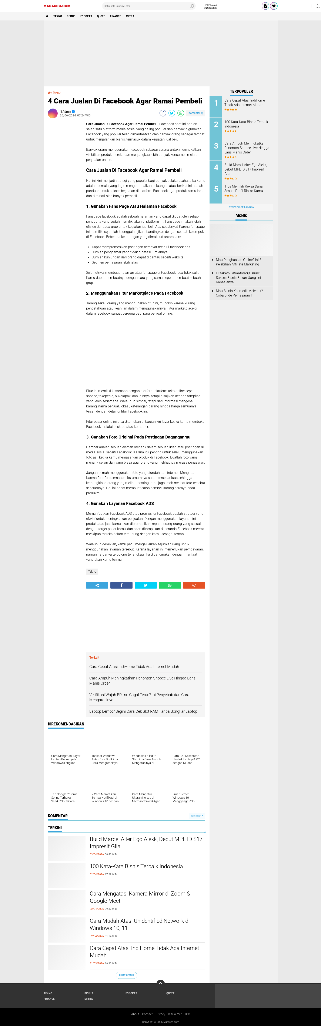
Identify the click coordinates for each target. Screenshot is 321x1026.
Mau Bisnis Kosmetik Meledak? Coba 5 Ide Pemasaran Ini (239, 293)
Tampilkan (197, 815)
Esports (86, 16)
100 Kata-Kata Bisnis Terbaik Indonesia (136, 866)
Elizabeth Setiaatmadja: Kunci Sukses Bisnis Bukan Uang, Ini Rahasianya (238, 277)
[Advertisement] (160, 53)
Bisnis (71, 16)
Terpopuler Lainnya (241, 207)
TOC (187, 1014)
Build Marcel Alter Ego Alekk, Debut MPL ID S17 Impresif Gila (146, 843)
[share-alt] (97, 585)
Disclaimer (175, 1014)
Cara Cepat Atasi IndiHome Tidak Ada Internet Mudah (144, 952)
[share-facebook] (163, 113)
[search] (149, 6)
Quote (101, 16)
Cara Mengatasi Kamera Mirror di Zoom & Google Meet (140, 897)
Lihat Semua (126, 975)
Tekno (57, 16)
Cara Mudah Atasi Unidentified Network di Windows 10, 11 (140, 924)
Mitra (130, 16)
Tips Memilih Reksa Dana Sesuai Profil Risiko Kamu (243, 188)
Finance (115, 16)
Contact (147, 1014)
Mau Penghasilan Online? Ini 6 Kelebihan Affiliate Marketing (238, 262)
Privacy (160, 1014)
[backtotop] (160, 984)
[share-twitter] (171, 113)
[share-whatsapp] (180, 113)
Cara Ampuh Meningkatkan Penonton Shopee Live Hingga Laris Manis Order (246, 147)
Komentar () (195, 113)
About (135, 1014)
